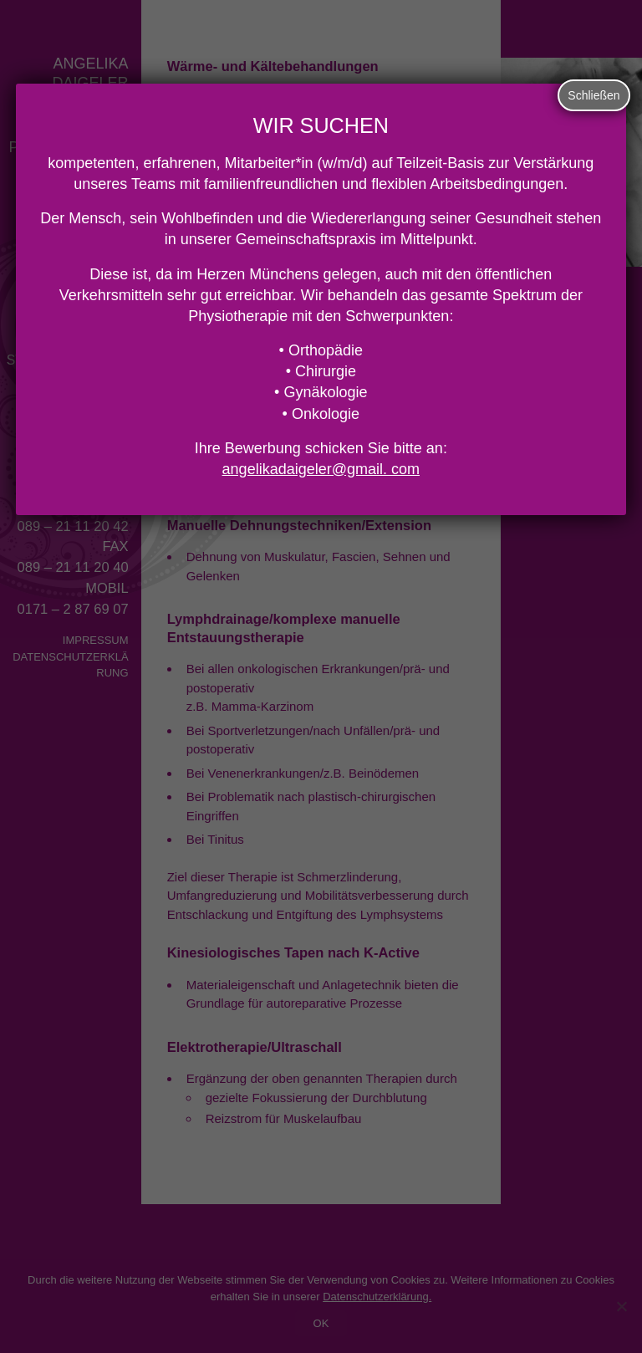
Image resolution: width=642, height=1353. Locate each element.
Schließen (593, 95)
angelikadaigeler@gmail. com (321, 469)
